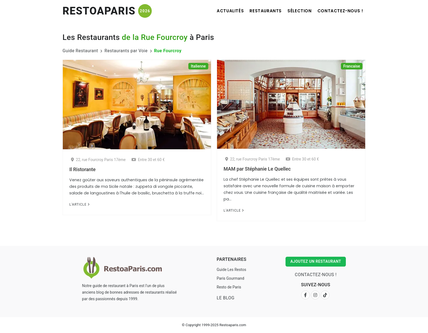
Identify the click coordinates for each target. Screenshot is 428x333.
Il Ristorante (82, 169)
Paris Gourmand (230, 278)
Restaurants (260, 11)
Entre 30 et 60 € (148, 159)
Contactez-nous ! (339, 11)
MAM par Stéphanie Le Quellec (257, 169)
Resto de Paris (228, 287)
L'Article (79, 204)
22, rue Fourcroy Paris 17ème (98, 159)
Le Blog (225, 297)
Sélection (296, 11)
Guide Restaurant (80, 50)
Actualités (222, 11)
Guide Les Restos (231, 269)
